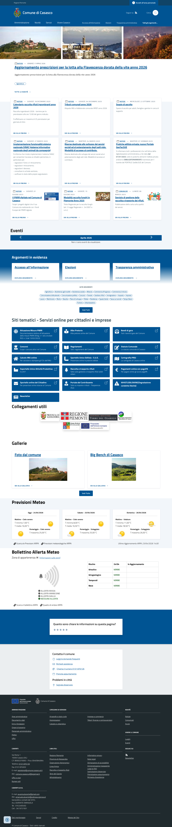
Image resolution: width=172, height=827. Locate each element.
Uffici (14, 738)
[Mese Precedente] (20, 237)
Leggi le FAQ (92, 768)
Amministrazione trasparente (98, 766)
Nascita (65, 299)
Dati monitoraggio (18, 817)
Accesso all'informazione (91, 23)
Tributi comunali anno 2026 (78, 104)
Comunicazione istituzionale (50, 295)
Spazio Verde (103, 299)
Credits (54, 817)
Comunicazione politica (69, 295)
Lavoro (42, 299)
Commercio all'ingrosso (102, 292)
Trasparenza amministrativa (127, 23)
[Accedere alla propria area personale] (143, 2)
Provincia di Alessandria (58, 759)
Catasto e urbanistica (58, 723)
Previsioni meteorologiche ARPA (56, 543)
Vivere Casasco (63, 22)
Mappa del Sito (73, 817)
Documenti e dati (18, 720)
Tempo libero (127, 299)
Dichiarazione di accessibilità (98, 762)
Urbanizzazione (90, 303)
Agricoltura (49, 292)
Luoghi (127, 739)
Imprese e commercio (95, 716)
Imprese (128, 295)
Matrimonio (51, 299)
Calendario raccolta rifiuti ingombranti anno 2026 (34, 106)
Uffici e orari (16, 777)
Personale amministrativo (21, 731)
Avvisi (127, 723)
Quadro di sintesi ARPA (51, 605)
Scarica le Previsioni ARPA (26, 543)
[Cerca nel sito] (154, 12)
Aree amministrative (19, 716)
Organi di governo (18, 727)
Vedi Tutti (86, 310)
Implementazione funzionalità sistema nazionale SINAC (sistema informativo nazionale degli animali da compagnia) (32, 147)
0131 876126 (24, 763)
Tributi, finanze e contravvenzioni (99, 720)
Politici (14, 734)
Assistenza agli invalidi (62, 292)
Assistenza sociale (78, 292)
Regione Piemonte (20, 2)
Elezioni (108, 23)
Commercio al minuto (119, 292)
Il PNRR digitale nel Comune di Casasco (27, 199)
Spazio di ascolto (124, 104)
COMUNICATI (123, 191)
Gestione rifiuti (99, 295)
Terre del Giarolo (56, 773)
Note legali (91, 759)
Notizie (128, 716)
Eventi (127, 742)
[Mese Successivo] (151, 237)
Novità (37, 22)
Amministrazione (21, 22)
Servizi (49, 22)
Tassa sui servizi (115, 299)
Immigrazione (111, 295)
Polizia (86, 299)
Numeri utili (16, 781)
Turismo (80, 303)
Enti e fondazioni (18, 723)
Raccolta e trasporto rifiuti (59, 770)
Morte (59, 299)
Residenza (93, 299)
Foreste (89, 295)
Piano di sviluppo (76, 299)
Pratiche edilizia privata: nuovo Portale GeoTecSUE (135, 146)
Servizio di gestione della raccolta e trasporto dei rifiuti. (129, 199)
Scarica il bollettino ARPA (26, 605)
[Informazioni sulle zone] (49, 557)
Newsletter (129, 758)
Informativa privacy (94, 755)
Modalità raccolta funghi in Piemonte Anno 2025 (77, 199)
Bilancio (89, 292)
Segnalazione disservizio (96, 771)
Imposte (121, 295)
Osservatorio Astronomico (59, 762)
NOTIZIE (20, 63)
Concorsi (82, 295)
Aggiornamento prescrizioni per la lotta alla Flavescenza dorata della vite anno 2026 (81, 67)
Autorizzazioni (55, 720)
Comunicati (129, 720)
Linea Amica (54, 766)
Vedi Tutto (86, 493)
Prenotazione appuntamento (98, 774)
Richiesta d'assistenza (95, 777)
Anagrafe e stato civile (58, 716)
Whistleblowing (55, 777)
